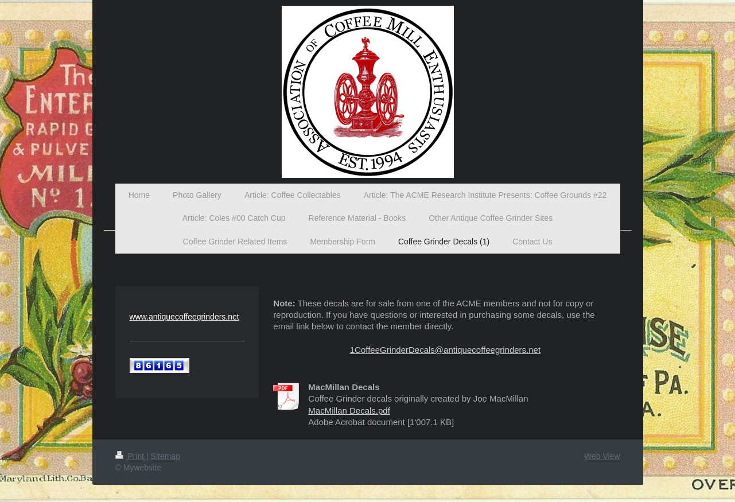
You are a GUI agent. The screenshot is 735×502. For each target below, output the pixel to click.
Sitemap (165, 456)
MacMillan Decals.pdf (349, 410)
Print (131, 456)
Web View (602, 456)
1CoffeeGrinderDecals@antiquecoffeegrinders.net (445, 350)
